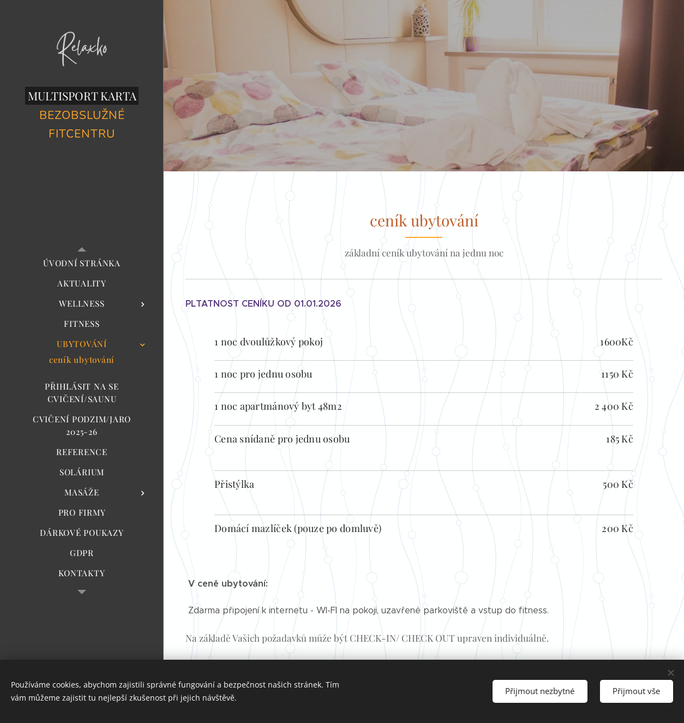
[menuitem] (81, 263)
